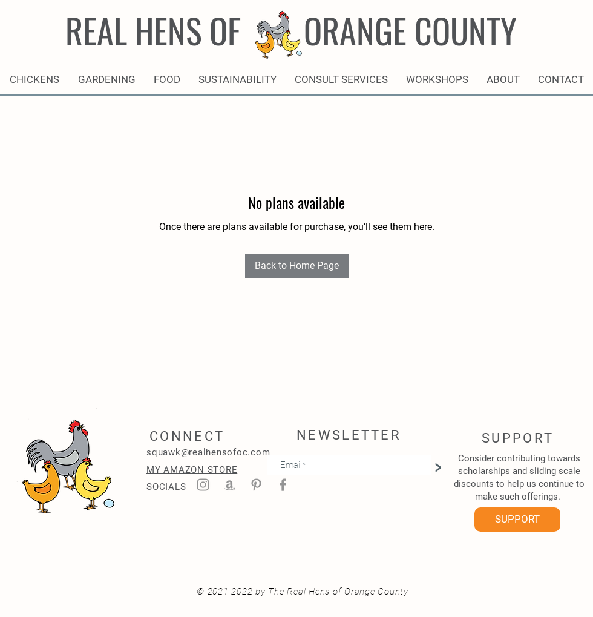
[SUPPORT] (517, 519)
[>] (437, 465)
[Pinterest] (256, 485)
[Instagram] (203, 485)
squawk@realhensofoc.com (208, 452)
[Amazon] (229, 485)
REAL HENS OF (153, 30)
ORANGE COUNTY (410, 30)
